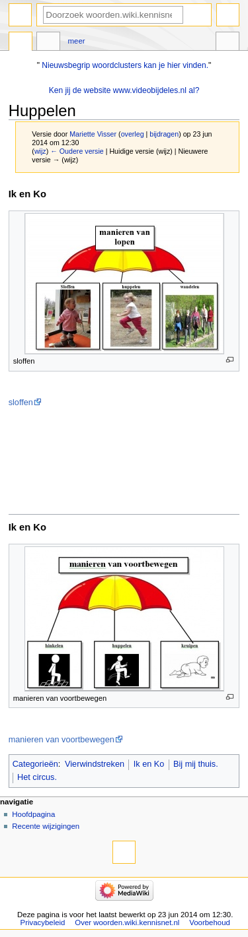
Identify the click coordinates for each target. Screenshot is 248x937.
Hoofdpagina (33, 814)
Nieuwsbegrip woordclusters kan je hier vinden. (125, 65)
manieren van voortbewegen (61, 739)
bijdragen (164, 134)
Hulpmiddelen (227, 42)
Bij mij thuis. (195, 764)
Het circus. (37, 777)
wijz (40, 151)
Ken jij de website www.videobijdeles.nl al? (124, 90)
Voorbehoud (209, 922)
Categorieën (35, 764)
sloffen (21, 402)
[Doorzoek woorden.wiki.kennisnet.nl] (113, 15)
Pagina (20, 42)
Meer (76, 41)
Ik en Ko (149, 764)
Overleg (48, 42)
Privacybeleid (43, 922)
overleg (132, 134)
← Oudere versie (77, 151)
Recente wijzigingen (45, 826)
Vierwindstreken (94, 764)
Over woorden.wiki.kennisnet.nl (127, 922)
